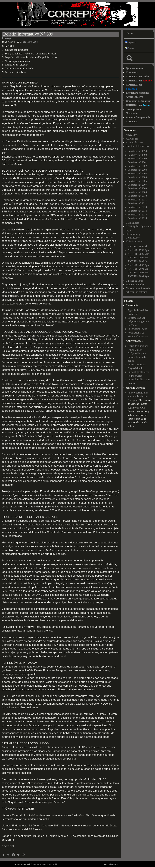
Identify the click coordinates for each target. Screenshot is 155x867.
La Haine (132, 325)
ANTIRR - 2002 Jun (138, 261)
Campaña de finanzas (138, 100)
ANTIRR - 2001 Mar (138, 257)
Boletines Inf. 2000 (137, 158)
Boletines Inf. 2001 (137, 162)
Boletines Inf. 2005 (137, 177)
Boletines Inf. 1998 (137, 151)
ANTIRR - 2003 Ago (138, 265)
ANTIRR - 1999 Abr (138, 246)
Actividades (132, 138)
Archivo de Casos (135, 142)
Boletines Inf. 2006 (29, 42)
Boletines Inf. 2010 (137, 195)
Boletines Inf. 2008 (137, 188)
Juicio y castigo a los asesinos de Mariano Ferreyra (138, 396)
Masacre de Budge (135, 284)
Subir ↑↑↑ (57, 864)
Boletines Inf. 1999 (137, 155)
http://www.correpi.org (41, 864)
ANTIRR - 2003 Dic (138, 268)
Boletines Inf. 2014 (137, 210)
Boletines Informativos (137, 146)
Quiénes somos (134, 68)
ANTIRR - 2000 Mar (138, 254)
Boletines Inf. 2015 (137, 214)
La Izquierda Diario (137, 329)
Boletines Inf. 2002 (137, 166)
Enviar (129, 48)
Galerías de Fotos (134, 280)
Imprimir (130, 42)
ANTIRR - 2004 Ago (138, 276)
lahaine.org (113, 864)
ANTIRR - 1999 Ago (138, 250)
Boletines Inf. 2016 (137, 218)
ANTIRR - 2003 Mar (138, 272)
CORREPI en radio (137, 76)
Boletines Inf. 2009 (137, 192)
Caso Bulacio (132, 222)
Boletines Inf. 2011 (137, 199)
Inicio (130, 33)
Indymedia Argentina (138, 321)
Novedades (131, 135)
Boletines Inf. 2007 (137, 184)
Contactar (132, 72)
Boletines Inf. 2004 (137, 173)
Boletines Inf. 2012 (137, 203)
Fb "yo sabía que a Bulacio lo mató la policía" (137, 357)
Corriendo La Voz (136, 317)
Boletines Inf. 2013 (137, 207)
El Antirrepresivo (134, 241)
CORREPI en (139, 80)
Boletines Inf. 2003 (137, 169)
